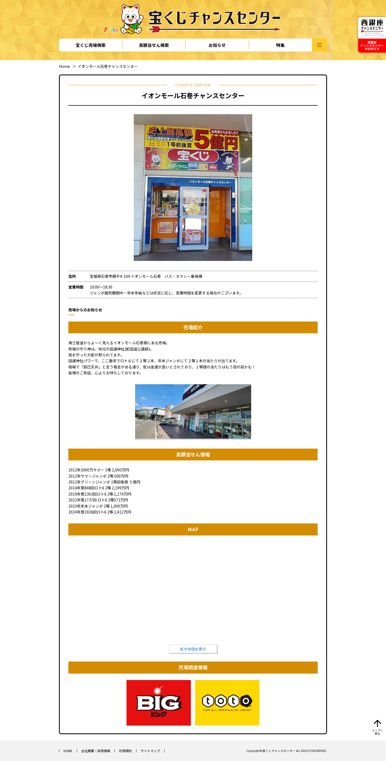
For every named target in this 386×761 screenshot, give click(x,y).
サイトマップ (150, 750)
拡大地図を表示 (193, 649)
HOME (68, 750)
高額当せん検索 (154, 45)
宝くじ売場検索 (91, 45)
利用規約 (125, 750)
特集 (280, 45)
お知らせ (217, 45)
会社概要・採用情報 (95, 750)
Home (64, 66)
